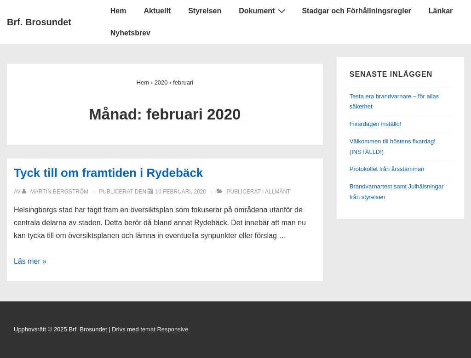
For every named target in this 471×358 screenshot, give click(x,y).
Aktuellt (157, 11)
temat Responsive (164, 329)
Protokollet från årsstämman (387, 168)
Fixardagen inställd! (376, 123)
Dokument (263, 10)
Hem (118, 11)
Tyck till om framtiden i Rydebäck (108, 173)
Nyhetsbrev (130, 33)
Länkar (441, 11)
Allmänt (277, 191)
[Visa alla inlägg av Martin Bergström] (56, 191)
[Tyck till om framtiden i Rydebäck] (180, 191)
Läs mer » (30, 261)
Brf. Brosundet (39, 22)
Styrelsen (204, 11)
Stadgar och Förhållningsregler (356, 11)
